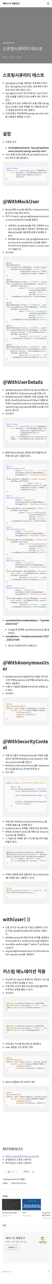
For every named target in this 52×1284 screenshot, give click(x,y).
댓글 (4, 1225)
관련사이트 (7, 1271)
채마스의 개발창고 (11, 3)
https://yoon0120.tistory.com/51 (22, 1156)
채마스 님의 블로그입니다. (16, 1241)
